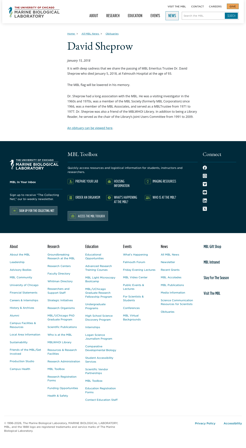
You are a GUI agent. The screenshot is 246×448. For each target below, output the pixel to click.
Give (233, 6)
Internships (92, 327)
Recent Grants (170, 269)
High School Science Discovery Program (99, 317)
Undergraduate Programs (95, 306)
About (95, 16)
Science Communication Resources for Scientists (177, 302)
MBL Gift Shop (212, 246)
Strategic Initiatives (60, 300)
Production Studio (22, 361)
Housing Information (121, 183)
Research (114, 16)
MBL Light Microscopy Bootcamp (100, 279)
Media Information (173, 292)
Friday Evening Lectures (139, 269)
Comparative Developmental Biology (100, 348)
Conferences (131, 307)
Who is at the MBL (59, 334)
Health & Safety (57, 395)
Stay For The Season (216, 277)
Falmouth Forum (134, 262)
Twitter (205, 209)
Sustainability (19, 342)
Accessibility (233, 423)
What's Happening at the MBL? (125, 199)
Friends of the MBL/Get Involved (25, 351)
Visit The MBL (177, 6)
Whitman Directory (60, 281)
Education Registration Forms (100, 390)
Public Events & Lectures (133, 286)
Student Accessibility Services (99, 359)
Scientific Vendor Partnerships (96, 371)
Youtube (205, 192)
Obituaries (167, 311)
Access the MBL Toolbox (91, 216)
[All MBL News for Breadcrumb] (90, 33)
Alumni (14, 315)
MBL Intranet (212, 262)
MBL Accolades (171, 277)
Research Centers (59, 265)
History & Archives (22, 307)
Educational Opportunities (94, 256)
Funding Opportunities (62, 388)
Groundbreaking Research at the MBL (61, 256)
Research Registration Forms (62, 378)
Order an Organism (87, 197)
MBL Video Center (135, 277)
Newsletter (168, 262)
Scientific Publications (62, 326)
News (173, 16)
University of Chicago (24, 285)
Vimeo (205, 184)
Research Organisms (61, 307)
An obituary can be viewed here (89, 128)
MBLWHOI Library (59, 342)
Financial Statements (23, 292)
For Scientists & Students (133, 298)
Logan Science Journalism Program (98, 336)
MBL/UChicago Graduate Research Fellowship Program (98, 292)
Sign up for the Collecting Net (36, 210)
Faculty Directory (58, 273)
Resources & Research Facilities (62, 351)
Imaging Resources (164, 181)
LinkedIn (205, 200)
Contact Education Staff (101, 399)
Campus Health (20, 368)
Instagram (205, 176)
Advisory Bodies (20, 269)
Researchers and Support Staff (58, 290)
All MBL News (170, 254)
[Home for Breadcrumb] (71, 33)
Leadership (17, 262)
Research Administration (63, 361)
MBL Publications (172, 285)
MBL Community (21, 277)
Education (136, 16)
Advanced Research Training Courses (98, 267)
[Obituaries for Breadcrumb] (112, 33)
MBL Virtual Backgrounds (132, 317)
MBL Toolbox (56, 368)
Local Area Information (25, 334)
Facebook (205, 168)
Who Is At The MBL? (164, 197)
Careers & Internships (24, 300)
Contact (197, 6)
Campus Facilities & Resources (23, 324)
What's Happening (135, 254)
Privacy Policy (205, 423)
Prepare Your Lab (86, 181)
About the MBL (20, 254)
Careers (215, 6)
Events (157, 16)
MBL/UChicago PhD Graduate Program (60, 317)
